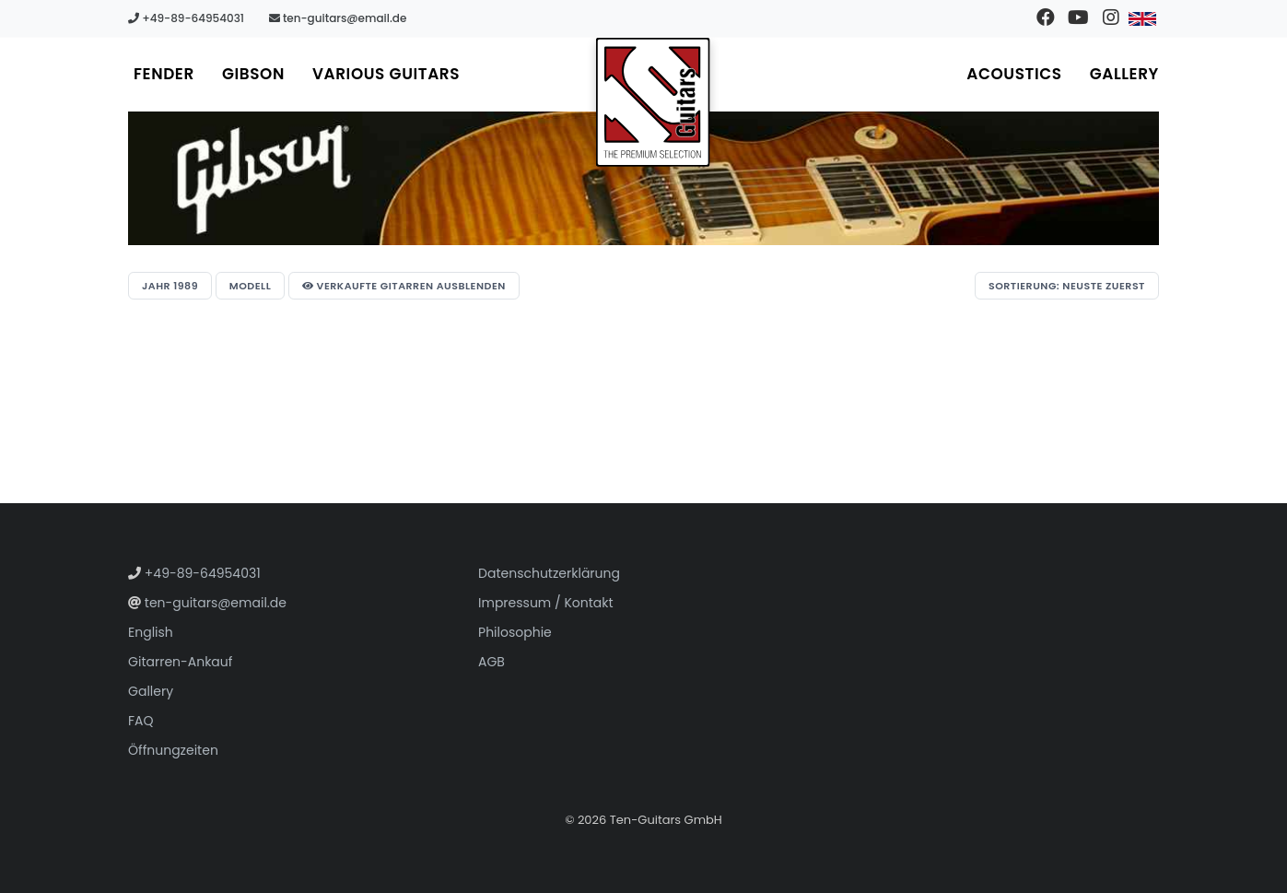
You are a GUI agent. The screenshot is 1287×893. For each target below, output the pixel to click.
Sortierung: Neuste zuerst (1067, 285)
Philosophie (515, 632)
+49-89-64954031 (186, 18)
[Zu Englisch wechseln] (1143, 18)
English (150, 632)
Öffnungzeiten (173, 750)
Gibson (253, 74)
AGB (491, 661)
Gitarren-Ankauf (180, 661)
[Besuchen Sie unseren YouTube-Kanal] (1078, 18)
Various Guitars (386, 74)
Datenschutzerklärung (549, 573)
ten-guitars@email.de (338, 18)
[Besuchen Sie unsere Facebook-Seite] (1046, 18)
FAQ (141, 720)
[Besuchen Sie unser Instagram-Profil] (1110, 18)
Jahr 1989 (170, 285)
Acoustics (1013, 74)
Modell (250, 285)
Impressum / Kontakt (546, 602)
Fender (164, 74)
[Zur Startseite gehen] (653, 102)
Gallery (1124, 74)
